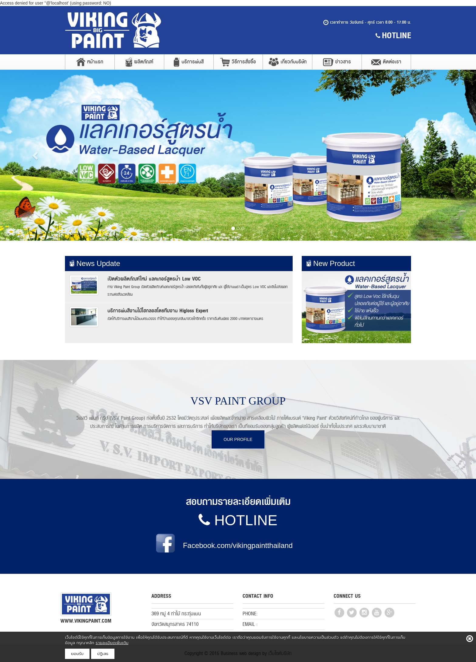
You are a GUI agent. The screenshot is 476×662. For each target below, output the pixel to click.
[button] (35, 155)
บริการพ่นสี (189, 62)
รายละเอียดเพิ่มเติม (112, 643)
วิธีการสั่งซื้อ (238, 62)
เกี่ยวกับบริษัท (288, 62)
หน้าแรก (89, 62)
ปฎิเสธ (102, 654)
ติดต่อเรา (386, 62)
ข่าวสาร (337, 62)
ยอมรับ (77, 654)
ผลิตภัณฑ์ (139, 62)
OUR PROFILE (238, 439)
